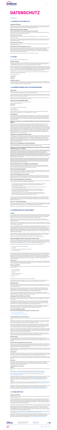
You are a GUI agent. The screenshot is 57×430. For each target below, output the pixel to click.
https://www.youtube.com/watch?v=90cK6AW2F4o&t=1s (20, 314)
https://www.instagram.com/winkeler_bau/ (18, 312)
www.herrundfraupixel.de (27, 242)
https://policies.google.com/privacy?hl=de (23, 412)
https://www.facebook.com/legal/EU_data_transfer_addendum (19, 372)
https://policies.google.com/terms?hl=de (35, 412)
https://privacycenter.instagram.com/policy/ (16, 374)
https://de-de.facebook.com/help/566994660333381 (36, 372)
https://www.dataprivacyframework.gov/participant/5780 (38, 388)
